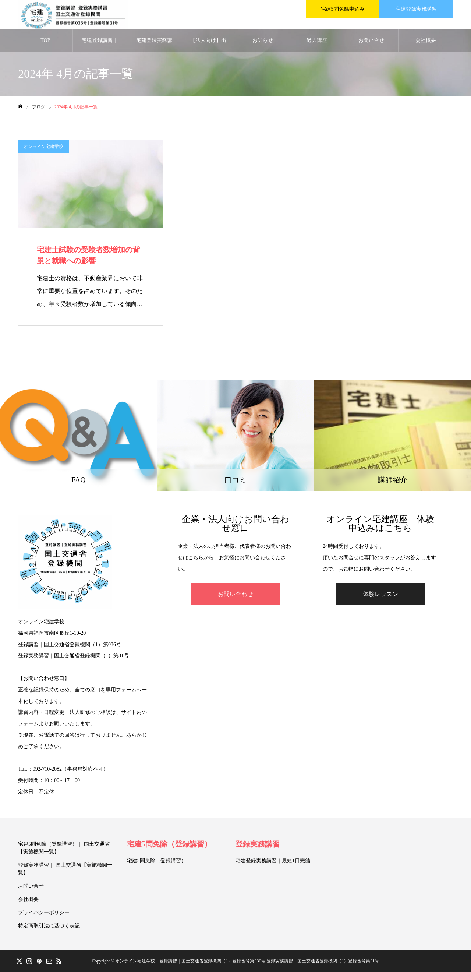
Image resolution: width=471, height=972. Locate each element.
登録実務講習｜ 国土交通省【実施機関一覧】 (65, 869)
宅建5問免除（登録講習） (169, 844)
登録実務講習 (258, 844)
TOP (45, 40)
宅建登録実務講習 (154, 45)
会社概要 (425, 40)
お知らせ (262, 40)
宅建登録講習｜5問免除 (100, 45)
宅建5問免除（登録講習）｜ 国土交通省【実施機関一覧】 (64, 848)
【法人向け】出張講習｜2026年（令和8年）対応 (208, 45)
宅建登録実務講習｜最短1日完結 (273, 860)
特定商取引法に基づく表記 (49, 926)
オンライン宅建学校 (43, 146)
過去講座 (317, 40)
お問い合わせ (235, 594)
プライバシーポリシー (44, 912)
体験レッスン (380, 594)
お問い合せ (371, 40)
